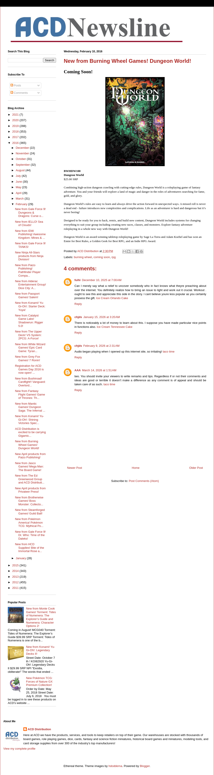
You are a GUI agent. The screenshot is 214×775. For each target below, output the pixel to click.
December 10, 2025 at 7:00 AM (101, 280)
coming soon (102, 257)
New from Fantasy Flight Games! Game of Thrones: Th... (30, 394)
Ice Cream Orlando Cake (112, 298)
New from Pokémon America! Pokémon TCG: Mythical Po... (29, 522)
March (20, 198)
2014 (16, 571)
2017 (16, 137)
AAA (77, 370)
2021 (16, 114)
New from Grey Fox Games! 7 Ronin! (27, 358)
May (19, 187)
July (19, 175)
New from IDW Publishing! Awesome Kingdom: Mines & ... (30, 234)
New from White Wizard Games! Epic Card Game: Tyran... (30, 348)
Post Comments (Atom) (144, 481)
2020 (16, 120)
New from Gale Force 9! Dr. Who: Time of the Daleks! (30, 535)
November (23, 153)
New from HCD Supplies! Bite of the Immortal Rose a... (29, 547)
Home (136, 467)
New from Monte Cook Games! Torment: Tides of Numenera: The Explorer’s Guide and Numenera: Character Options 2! (41, 617)
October (21, 159)
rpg (114, 257)
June (19, 181)
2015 (16, 565)
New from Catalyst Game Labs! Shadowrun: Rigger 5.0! (29, 321)
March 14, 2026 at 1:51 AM (99, 370)
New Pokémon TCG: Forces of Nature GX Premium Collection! (39, 681)
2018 (16, 131)
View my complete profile (19, 748)
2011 (16, 587)
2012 (16, 582)
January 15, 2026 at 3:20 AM (101, 317)
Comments (19, 92)
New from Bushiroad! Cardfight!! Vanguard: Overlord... (30, 382)
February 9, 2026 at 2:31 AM (101, 345)
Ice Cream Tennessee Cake (114, 326)
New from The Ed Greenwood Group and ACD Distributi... (29, 479)
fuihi (77, 280)
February (22, 204)
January (21, 558)
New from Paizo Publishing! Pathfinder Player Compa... (27, 270)
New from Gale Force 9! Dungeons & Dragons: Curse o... (30, 212)
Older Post (196, 467)
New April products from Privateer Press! (30, 490)
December (23, 147)
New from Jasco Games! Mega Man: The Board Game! (29, 466)
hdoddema (115, 766)
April (19, 193)
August (21, 170)
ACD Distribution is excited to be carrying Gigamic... (30, 432)
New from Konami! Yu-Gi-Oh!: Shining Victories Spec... (29, 419)
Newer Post (74, 467)
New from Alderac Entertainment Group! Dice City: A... (30, 284)
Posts (15, 85)
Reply (78, 304)
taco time (168, 351)
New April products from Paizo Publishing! (30, 455)
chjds (78, 317)
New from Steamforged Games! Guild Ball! (30, 511)
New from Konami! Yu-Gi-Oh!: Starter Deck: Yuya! (30, 306)
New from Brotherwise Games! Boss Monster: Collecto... (29, 501)
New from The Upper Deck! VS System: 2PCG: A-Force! (28, 335)
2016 (16, 143)
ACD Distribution (39, 729)
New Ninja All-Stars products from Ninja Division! (29, 256)
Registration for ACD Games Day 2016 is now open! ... (29, 369)
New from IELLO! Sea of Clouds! (29, 223)
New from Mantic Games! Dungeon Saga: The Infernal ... (30, 407)
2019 (16, 126)
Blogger (145, 766)
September (23, 164)
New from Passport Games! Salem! (27, 295)
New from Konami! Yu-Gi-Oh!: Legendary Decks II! (40, 650)
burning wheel (83, 257)
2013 (16, 576)
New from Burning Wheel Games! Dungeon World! (27, 445)
